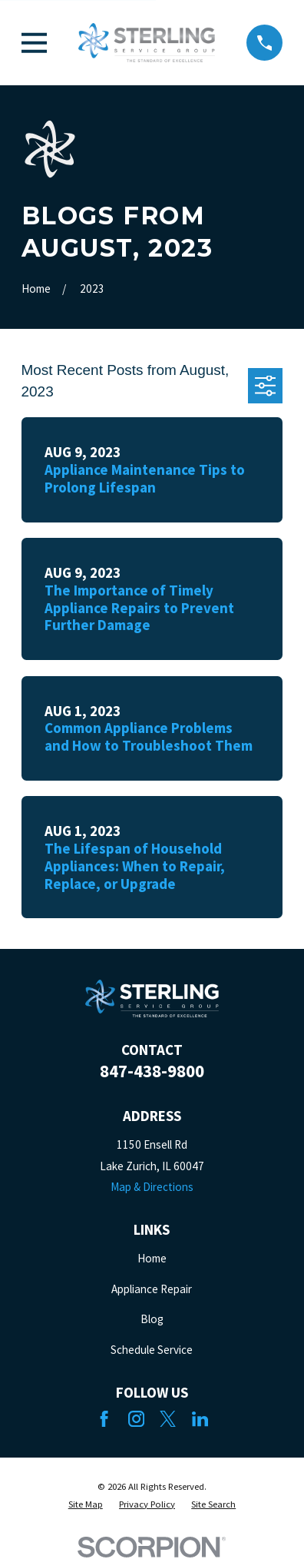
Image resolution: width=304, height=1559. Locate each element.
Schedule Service (152, 1349)
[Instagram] (136, 1419)
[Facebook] (104, 1419)
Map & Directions (152, 1186)
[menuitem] (85, 1505)
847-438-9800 (152, 1071)
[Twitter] (168, 1419)
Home (152, 1258)
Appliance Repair (151, 1289)
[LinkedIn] (200, 1419)
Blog (152, 1319)
